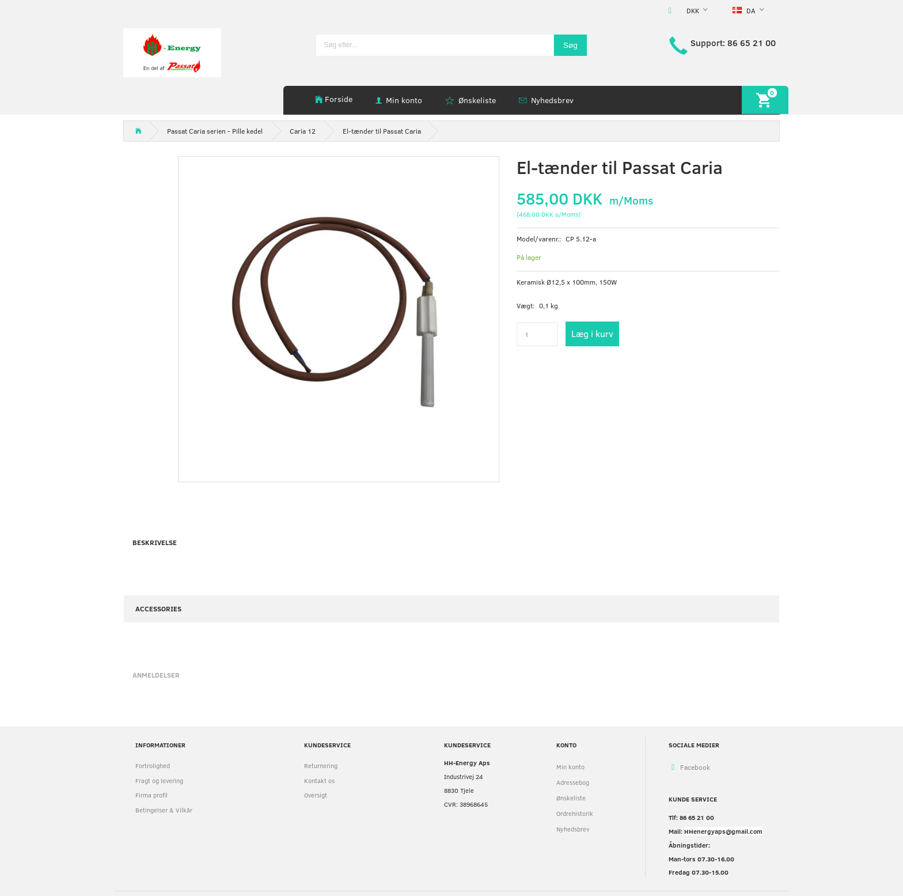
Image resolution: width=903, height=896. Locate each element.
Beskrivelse (154, 542)
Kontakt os (319, 780)
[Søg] (570, 45)
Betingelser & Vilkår (163, 810)
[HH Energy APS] (172, 51)
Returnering (320, 765)
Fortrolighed (152, 765)
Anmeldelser (156, 674)
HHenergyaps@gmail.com (723, 831)
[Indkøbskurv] (765, 100)
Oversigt (315, 795)
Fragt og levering (159, 780)
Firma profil (151, 795)
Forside (338, 98)
